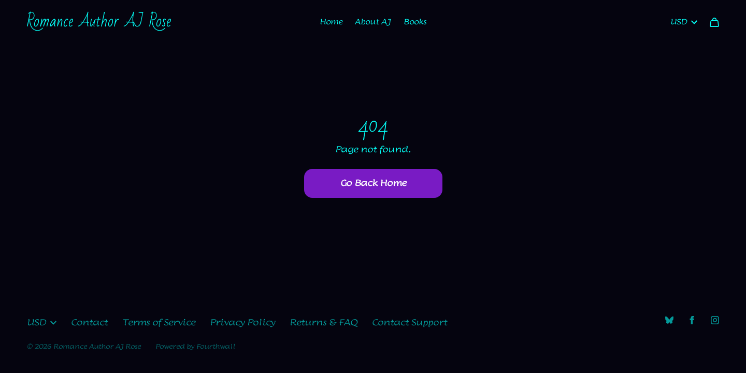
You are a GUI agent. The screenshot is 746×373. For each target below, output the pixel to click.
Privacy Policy (242, 322)
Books (415, 22)
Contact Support (409, 322)
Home (331, 22)
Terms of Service (158, 322)
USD (683, 22)
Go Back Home (373, 183)
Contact (89, 322)
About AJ (373, 22)
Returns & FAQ (323, 322)
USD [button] (41, 322)
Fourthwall (215, 346)
